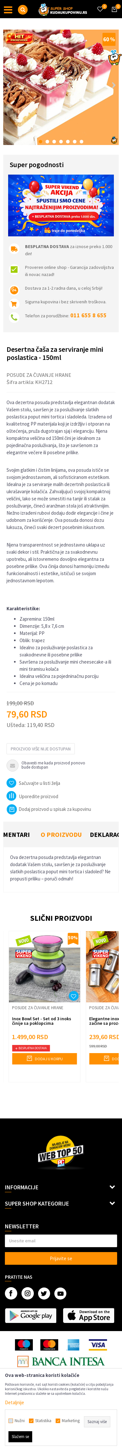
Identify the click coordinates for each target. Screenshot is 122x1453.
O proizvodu (61, 834)
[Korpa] (113, 15)
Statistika (43, 1421)
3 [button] (54, 141)
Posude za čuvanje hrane (39, 375)
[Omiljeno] (100, 5)
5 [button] (68, 141)
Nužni (20, 1421)
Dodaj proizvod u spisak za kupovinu (49, 809)
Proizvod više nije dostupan (41, 749)
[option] (61, 87)
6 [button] (75, 141)
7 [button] (81, 141)
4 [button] (61, 141)
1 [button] (40, 141)
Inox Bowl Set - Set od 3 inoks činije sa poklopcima (41, 1020)
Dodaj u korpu (44, 1058)
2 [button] (47, 141)
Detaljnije (14, 1402)
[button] (23, 10)
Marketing (71, 1421)
